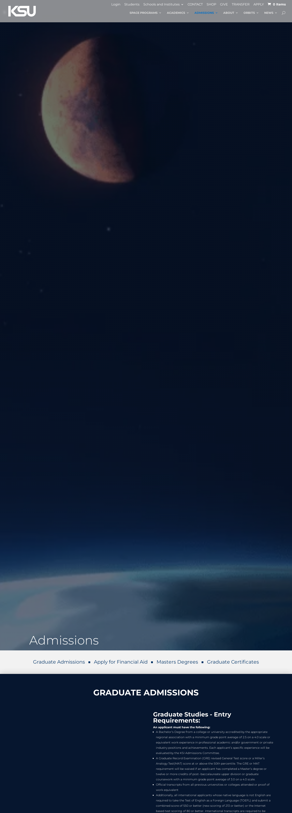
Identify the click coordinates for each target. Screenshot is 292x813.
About (228, 13)
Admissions (204, 13)
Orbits (249, 13)
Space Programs (144, 13)
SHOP (211, 4)
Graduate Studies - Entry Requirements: (192, 717)
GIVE (224, 4)
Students (132, 4)
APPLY (258, 4)
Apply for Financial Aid (121, 662)
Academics (176, 13)
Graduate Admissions (59, 662)
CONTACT (195, 4)
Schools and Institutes (161, 4)
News (268, 13)
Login (115, 4)
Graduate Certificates (233, 662)
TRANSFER (241, 4)
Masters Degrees (177, 662)
